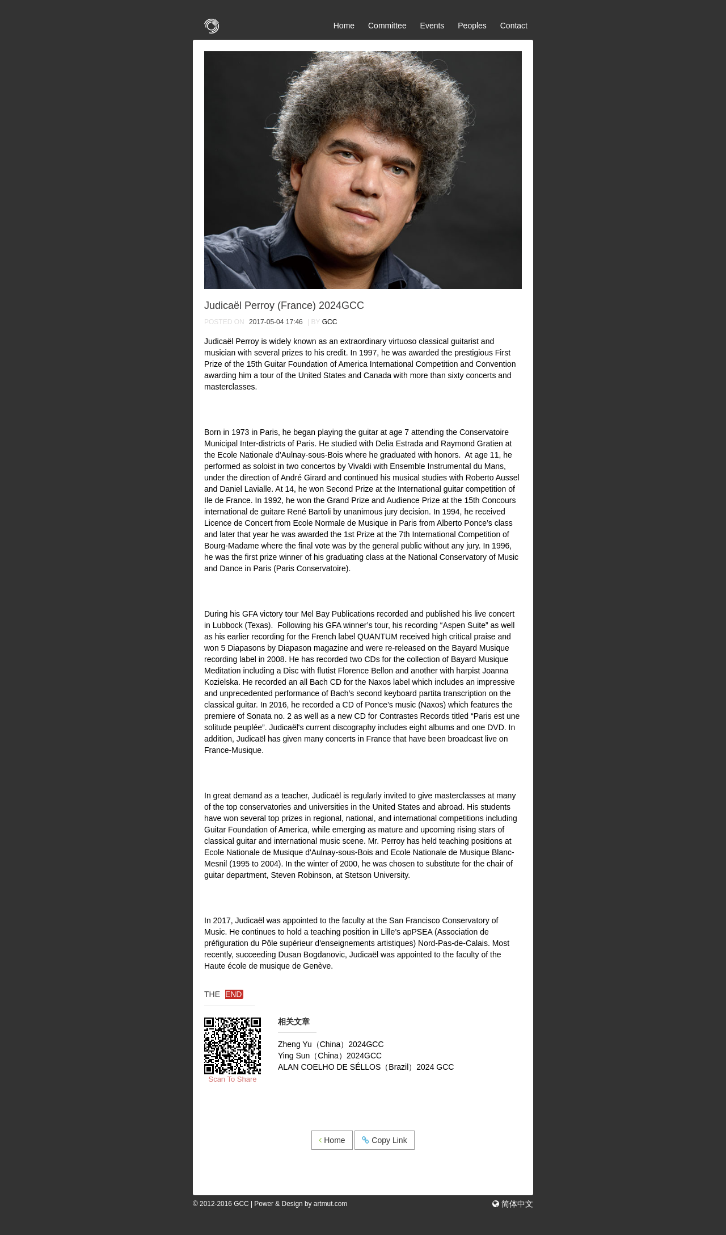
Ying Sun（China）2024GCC (330, 1055)
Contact (513, 25)
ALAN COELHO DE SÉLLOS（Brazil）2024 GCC (366, 1066)
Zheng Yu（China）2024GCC (331, 1044)
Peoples (472, 25)
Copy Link (384, 1140)
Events (432, 25)
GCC (329, 322)
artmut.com (330, 1204)
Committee (387, 25)
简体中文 (516, 1204)
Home (344, 25)
